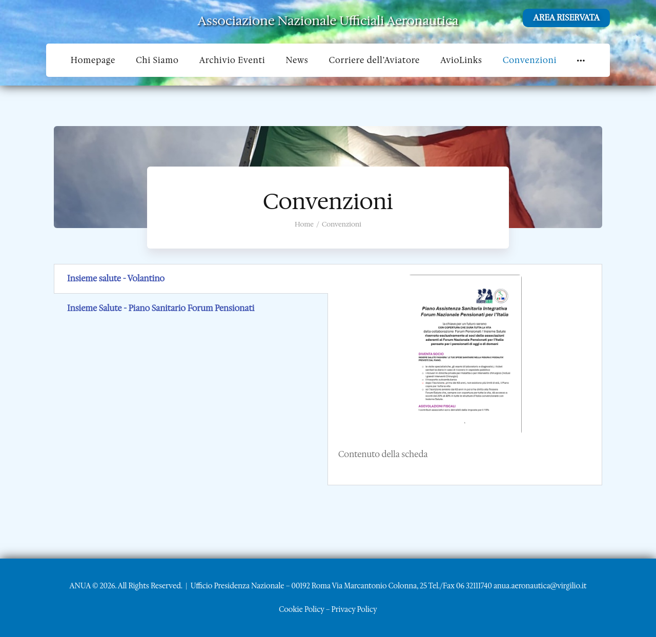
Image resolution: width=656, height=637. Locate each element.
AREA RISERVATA (566, 17)
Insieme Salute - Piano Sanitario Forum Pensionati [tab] (160, 308)
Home (304, 224)
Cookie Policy (301, 609)
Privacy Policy (354, 609)
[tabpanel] (465, 374)
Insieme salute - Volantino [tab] (116, 278)
